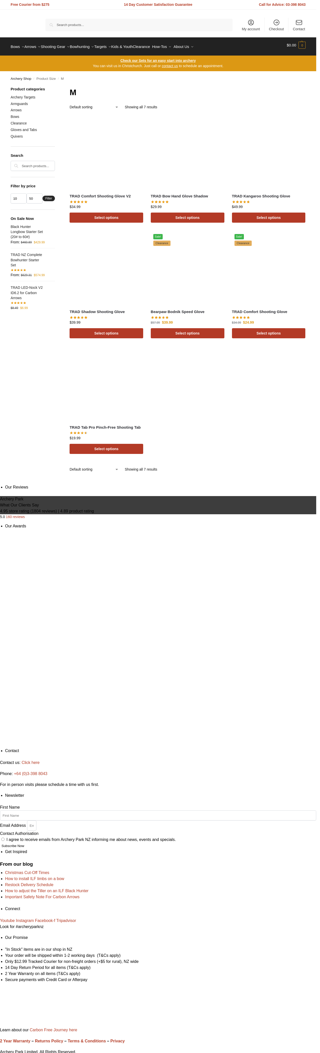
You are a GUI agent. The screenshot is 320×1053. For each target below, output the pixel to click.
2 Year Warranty (15, 1038)
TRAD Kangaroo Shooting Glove (261, 193)
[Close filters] (56, 87)
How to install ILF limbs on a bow (34, 876)
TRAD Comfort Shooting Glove (259, 309)
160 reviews (15, 514)
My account (251, 25)
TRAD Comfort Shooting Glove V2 (100, 193)
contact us (170, 63)
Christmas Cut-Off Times (27, 870)
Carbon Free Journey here (53, 1027)
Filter (48, 195)
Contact (299, 25)
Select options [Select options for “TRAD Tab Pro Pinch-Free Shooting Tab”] (106, 446)
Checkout (276, 25)
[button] (296, 45)
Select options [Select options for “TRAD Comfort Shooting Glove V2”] (106, 215)
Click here (30, 760)
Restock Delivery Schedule (29, 882)
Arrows (16, 107)
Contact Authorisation (19, 831)
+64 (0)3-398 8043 (30, 770)
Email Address (13, 822)
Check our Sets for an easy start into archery (158, 58)
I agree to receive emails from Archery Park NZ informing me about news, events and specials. (91, 837)
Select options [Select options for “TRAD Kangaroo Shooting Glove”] (269, 215)
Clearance (19, 120)
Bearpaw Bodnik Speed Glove (178, 309)
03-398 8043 (296, 5)
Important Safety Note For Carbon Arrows (42, 894)
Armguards (19, 101)
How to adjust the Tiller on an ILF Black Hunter (47, 888)
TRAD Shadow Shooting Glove (97, 309)
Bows (15, 114)
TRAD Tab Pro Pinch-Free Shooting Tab (105, 424)
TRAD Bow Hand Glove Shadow (179, 193)
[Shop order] (94, 104)
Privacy (117, 1038)
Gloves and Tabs (24, 127)
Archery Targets (23, 94)
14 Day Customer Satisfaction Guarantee (158, 5)
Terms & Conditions (87, 1038)
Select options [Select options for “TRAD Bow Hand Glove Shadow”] (187, 215)
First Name (10, 804)
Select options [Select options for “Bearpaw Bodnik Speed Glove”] (187, 330)
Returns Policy (49, 1038)
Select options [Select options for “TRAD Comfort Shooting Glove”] (269, 330)
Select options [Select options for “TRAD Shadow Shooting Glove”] (106, 330)
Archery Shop (21, 76)
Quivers (17, 134)
